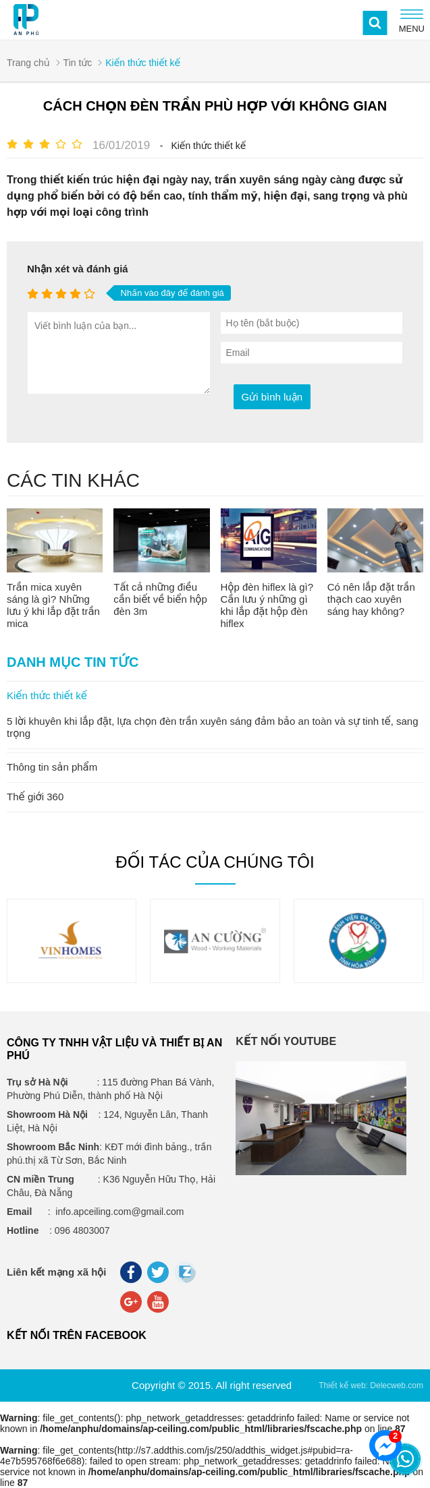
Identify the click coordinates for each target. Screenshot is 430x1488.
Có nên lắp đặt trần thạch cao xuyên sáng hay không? (371, 599)
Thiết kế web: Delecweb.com (371, 1385)
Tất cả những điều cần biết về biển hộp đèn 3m (160, 599)
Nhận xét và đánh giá (77, 268)
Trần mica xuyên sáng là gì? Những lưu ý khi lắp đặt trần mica (53, 605)
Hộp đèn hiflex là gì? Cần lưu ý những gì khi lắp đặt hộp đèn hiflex (267, 605)
